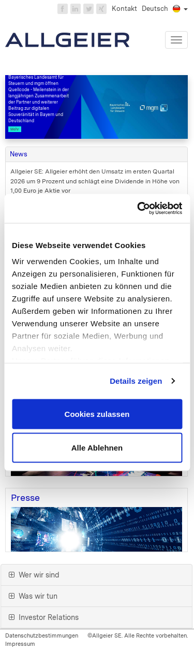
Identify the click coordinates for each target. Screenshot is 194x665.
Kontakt (124, 8)
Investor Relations (44, 617)
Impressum (20, 643)
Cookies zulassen (97, 413)
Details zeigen (136, 381)
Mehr (14, 129)
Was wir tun (33, 596)
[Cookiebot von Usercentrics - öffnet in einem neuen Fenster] (138, 208)
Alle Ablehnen (97, 447)
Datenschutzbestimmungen (41, 635)
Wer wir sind (34, 575)
